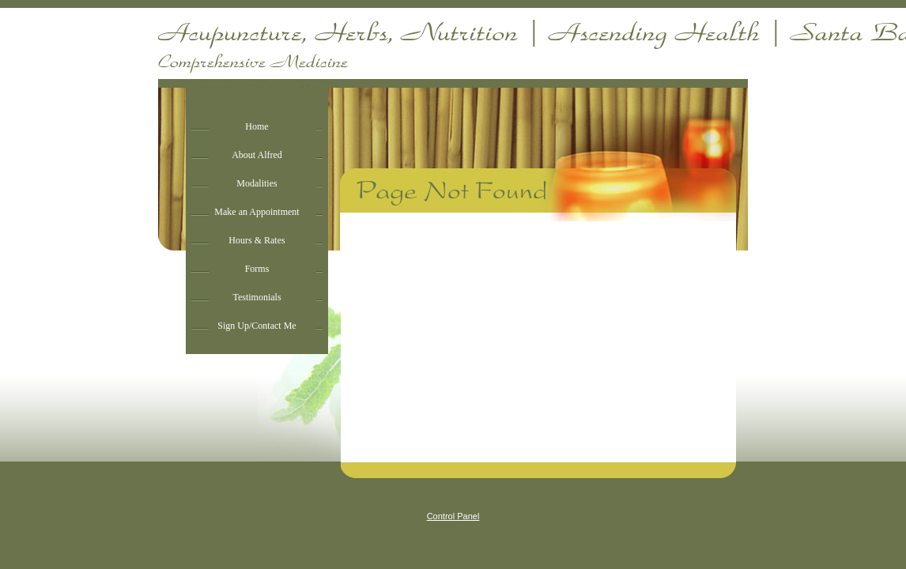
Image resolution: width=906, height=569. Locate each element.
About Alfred (257, 154)
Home (256, 126)
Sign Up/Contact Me (256, 325)
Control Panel (453, 516)
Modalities (256, 183)
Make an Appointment (256, 211)
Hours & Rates (256, 240)
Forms (257, 268)
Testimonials (256, 297)
